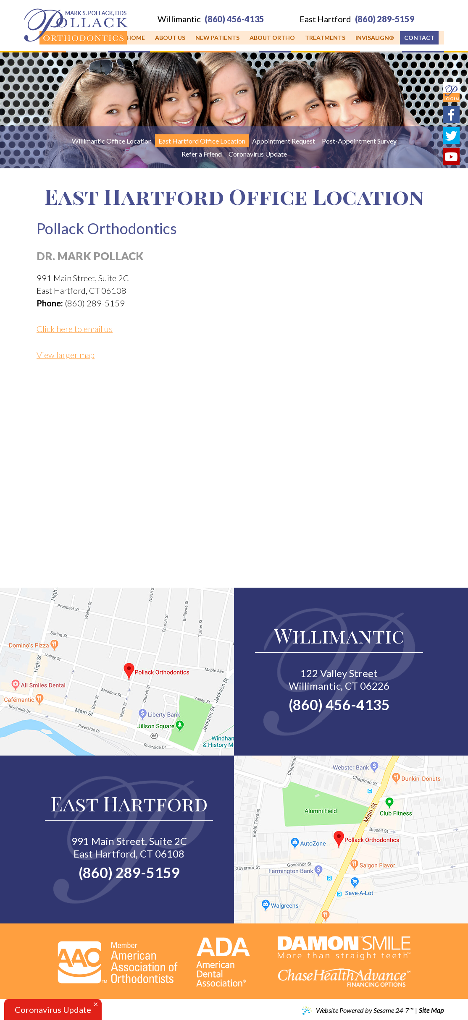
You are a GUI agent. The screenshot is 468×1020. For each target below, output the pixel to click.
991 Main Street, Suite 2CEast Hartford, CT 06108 (129, 847)
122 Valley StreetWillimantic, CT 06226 (339, 679)
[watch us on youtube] (451, 156)
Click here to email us (75, 329)
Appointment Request (283, 141)
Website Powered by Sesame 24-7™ (357, 1011)
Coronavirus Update (258, 154)
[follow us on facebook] (451, 114)
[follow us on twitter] (451, 135)
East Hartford (325, 19)
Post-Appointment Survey (359, 141)
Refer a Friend (201, 154)
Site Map (431, 1010)
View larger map (66, 355)
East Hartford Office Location (201, 141)
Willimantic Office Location (112, 141)
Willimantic (179, 19)
